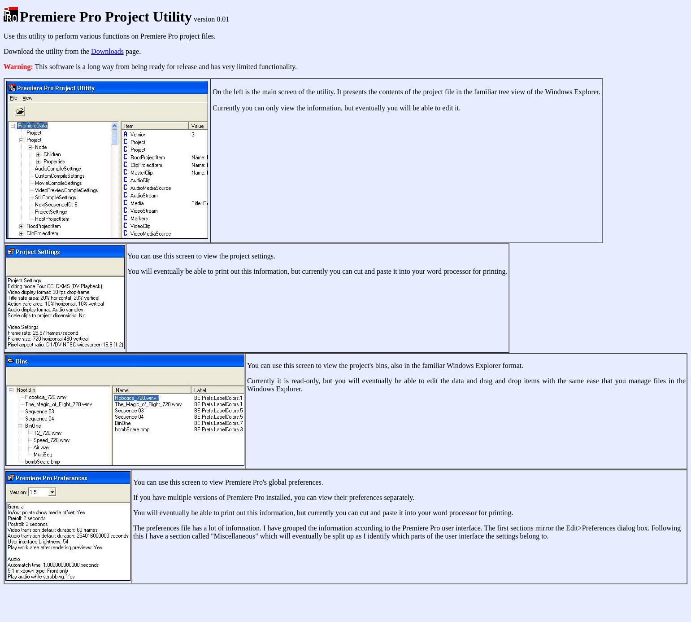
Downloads (107, 51)
